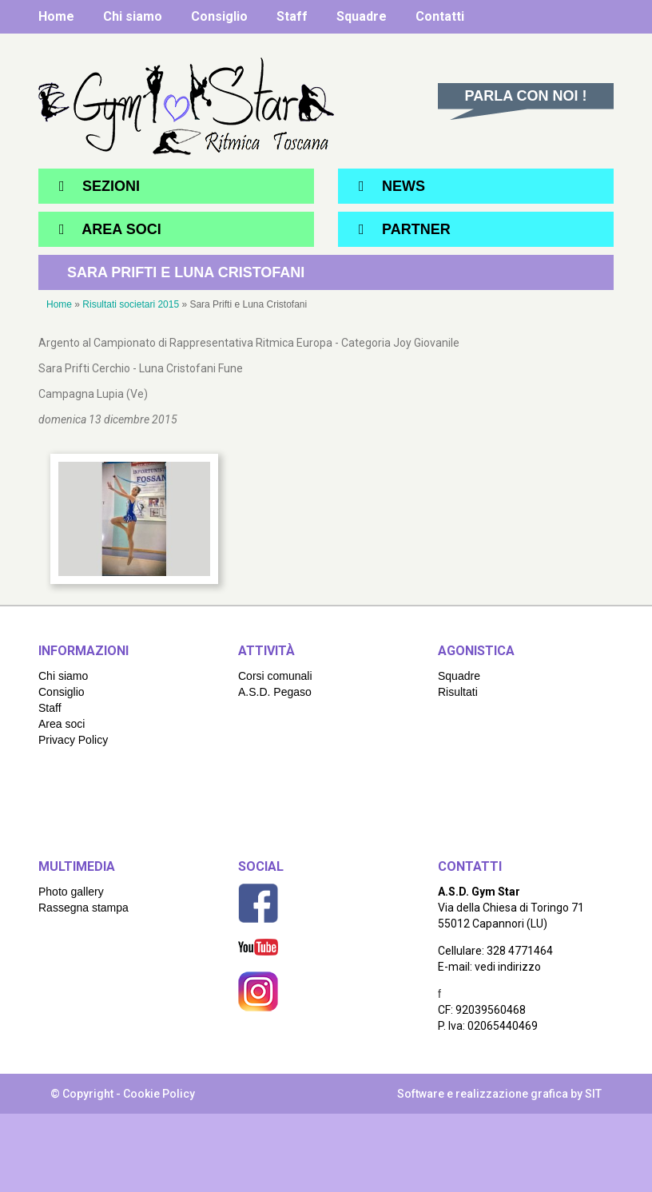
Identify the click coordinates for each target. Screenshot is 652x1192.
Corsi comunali (275, 676)
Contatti (439, 16)
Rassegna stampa (83, 907)
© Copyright (81, 1093)
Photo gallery (71, 891)
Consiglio (219, 16)
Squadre (361, 16)
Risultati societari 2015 (130, 304)
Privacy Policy (73, 739)
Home (56, 16)
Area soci (61, 723)
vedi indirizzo (508, 966)
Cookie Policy (159, 1093)
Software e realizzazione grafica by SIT (499, 1093)
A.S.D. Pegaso (275, 691)
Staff (292, 16)
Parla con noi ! (526, 96)
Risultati (458, 691)
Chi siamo (132, 16)
